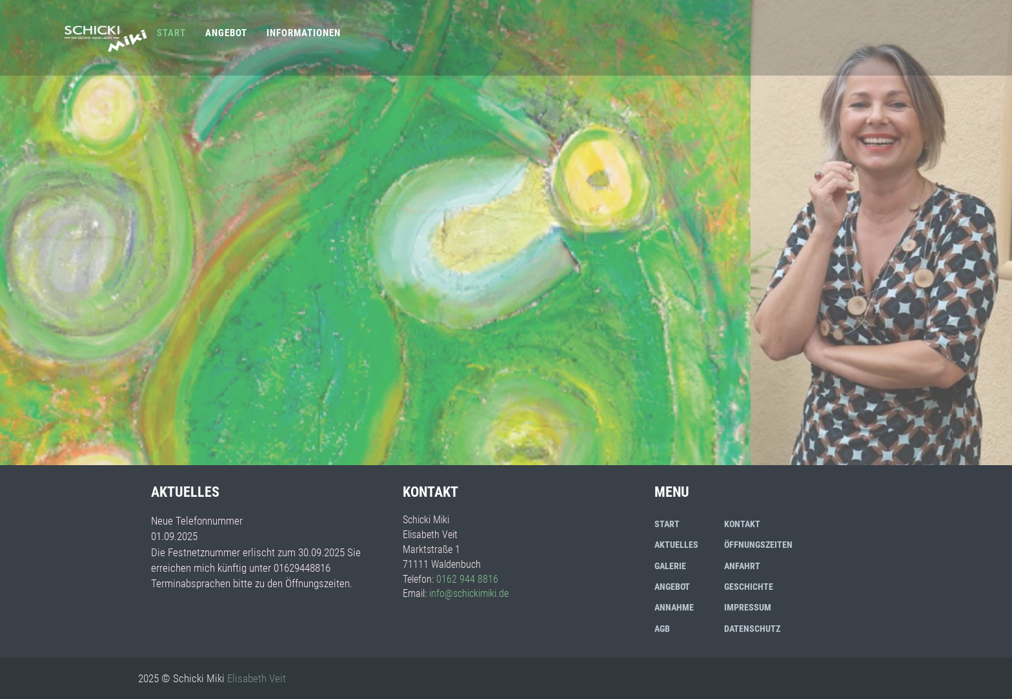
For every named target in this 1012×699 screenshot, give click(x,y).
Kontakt (742, 524)
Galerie (670, 566)
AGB (662, 628)
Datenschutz (752, 628)
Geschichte (748, 586)
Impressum (747, 607)
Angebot (226, 33)
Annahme (674, 607)
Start (171, 33)
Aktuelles (676, 544)
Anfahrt (742, 566)
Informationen (304, 33)
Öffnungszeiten (758, 544)
